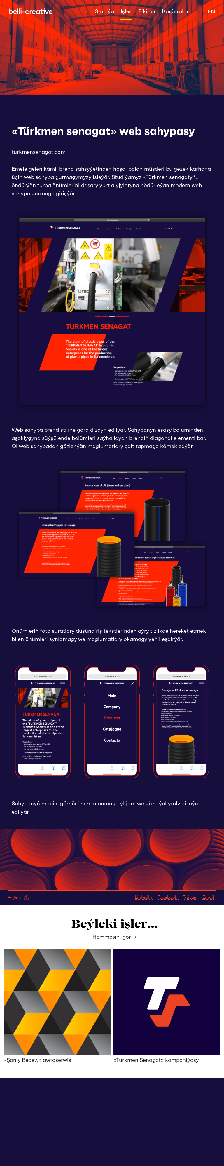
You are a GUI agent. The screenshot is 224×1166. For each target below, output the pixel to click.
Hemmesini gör (114, 936)
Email (208, 897)
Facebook (168, 897)
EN (211, 11)
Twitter (190, 897)
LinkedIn (144, 897)
